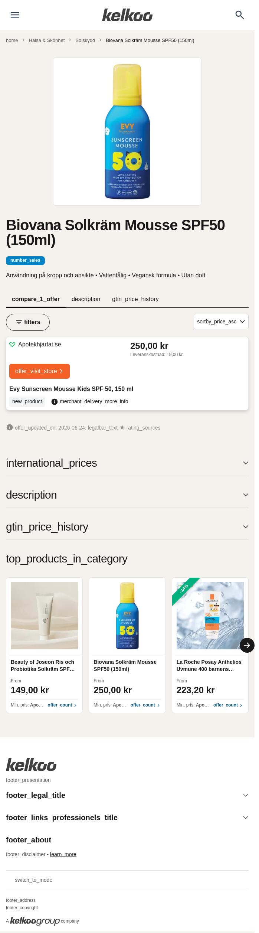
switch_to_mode (29, 880)
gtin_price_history (135, 299)
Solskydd (85, 40)
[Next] (247, 645)
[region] (127, 645)
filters (27, 322)
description (86, 299)
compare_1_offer (36, 299)
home (12, 40)
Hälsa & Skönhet (47, 40)
